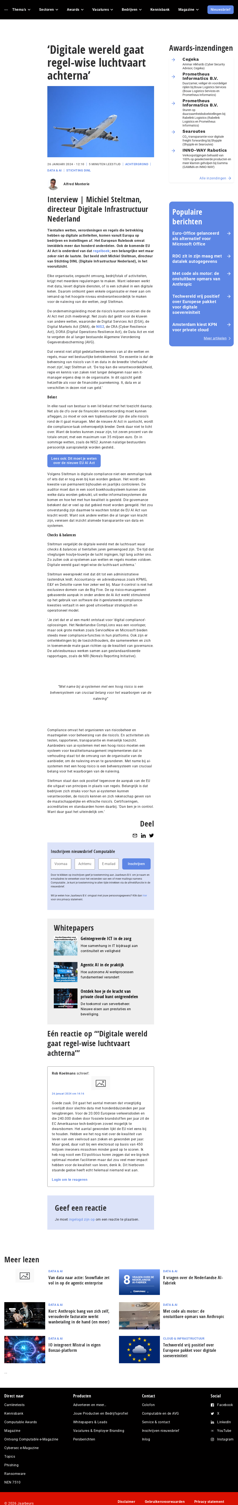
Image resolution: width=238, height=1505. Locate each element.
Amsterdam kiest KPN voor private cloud (194, 327)
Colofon (148, 1405)
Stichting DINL (78, 170)
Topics (9, 1456)
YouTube (224, 1431)
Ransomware (14, 1474)
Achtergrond (136, 164)
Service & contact (156, 1422)
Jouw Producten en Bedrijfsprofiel (100, 1413)
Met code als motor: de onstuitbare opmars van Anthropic (196, 279)
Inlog (146, 1439)
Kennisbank (13, 1413)
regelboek (101, 251)
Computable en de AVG (160, 1413)
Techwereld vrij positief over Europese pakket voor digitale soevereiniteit (195, 304)
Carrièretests (14, 1405)
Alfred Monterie (76, 184)
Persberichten (84, 1439)
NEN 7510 (12, 1482)
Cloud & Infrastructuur (183, 1338)
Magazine (12, 1431)
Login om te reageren (69, 1180)
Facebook (225, 1405)
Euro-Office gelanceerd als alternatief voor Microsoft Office (195, 239)
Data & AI (54, 170)
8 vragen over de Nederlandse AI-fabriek (193, 1280)
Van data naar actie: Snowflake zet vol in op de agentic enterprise (78, 1280)
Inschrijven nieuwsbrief (160, 1431)
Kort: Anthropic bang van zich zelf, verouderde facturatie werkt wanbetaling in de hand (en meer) (79, 1316)
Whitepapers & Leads (90, 1422)
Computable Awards (20, 1422)
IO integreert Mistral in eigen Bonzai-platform (74, 1347)
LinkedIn (224, 1422)
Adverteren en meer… (90, 1405)
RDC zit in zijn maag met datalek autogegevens (197, 258)
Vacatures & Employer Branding (98, 1431)
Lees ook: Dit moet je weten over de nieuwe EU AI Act (74, 460)
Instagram (225, 1439)
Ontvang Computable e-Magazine (31, 1439)
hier (145, 895)
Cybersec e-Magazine (21, 1448)
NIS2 (100, 327)
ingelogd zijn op (82, 1219)
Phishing (11, 1465)
